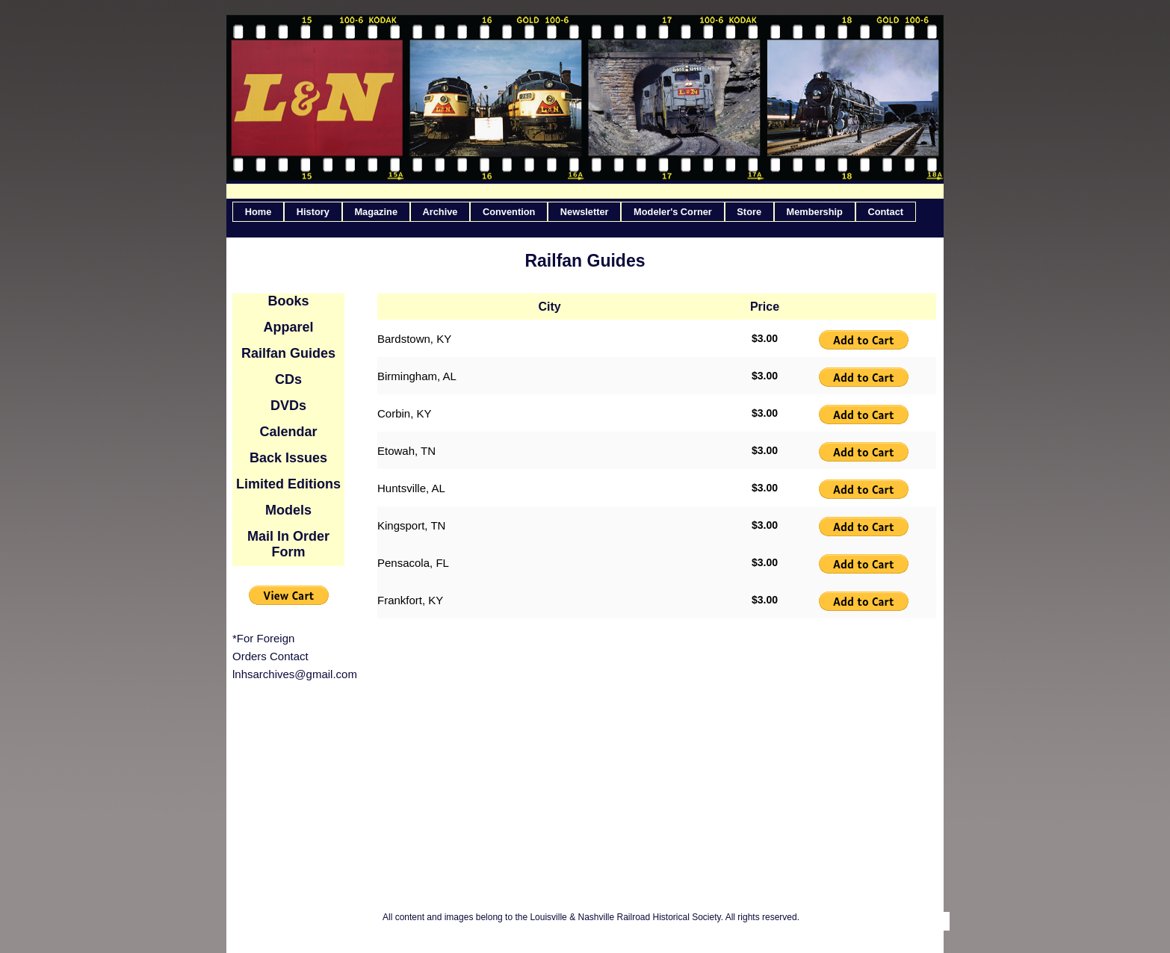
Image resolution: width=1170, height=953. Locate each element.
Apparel (288, 327)
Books (288, 301)
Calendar (288, 431)
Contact (885, 211)
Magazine (375, 211)
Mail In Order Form (288, 544)
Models (288, 510)
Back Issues (288, 457)
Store (749, 211)
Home (258, 211)
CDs (288, 379)
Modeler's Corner (673, 211)
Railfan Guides (288, 353)
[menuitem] (258, 212)
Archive (440, 211)
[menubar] (574, 212)
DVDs (288, 405)
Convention (509, 211)
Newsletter (584, 211)
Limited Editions (288, 483)
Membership (815, 211)
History (313, 211)
